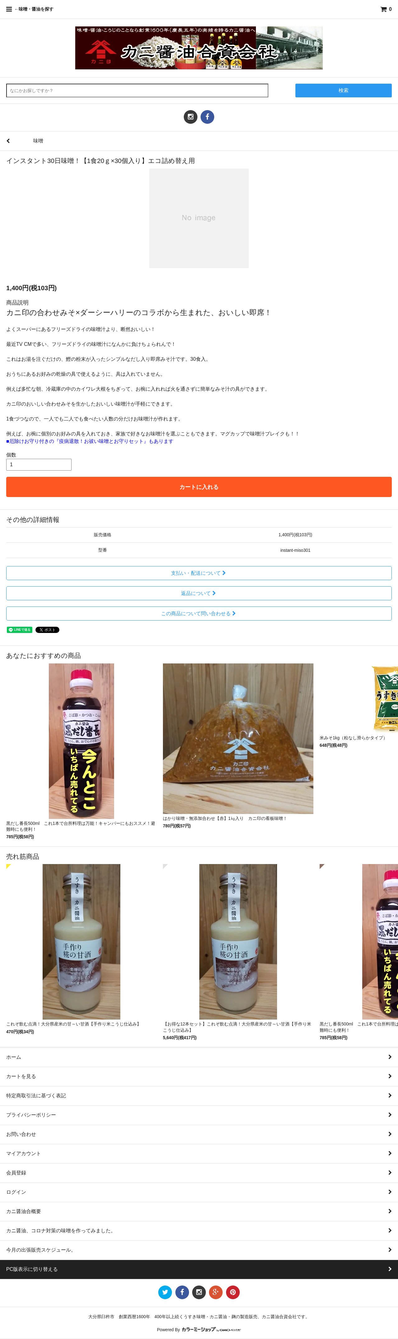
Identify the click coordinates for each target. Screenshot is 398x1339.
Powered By (199, 1329)
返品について (199, 593)
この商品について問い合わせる (199, 613)
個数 (11, 455)
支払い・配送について (199, 573)
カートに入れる (199, 487)
